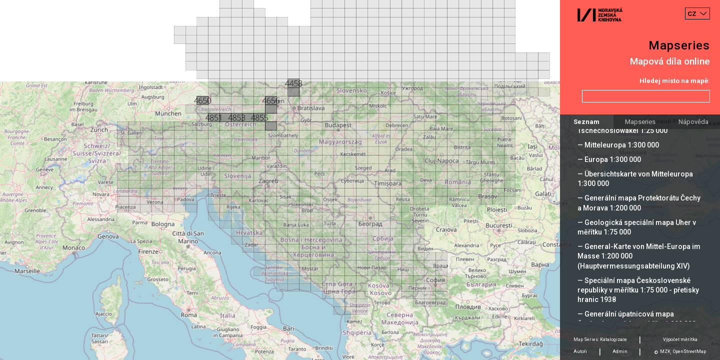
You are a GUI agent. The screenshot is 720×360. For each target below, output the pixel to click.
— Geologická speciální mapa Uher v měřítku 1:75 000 (637, 227)
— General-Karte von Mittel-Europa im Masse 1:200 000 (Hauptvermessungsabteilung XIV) (639, 256)
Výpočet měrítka (680, 339)
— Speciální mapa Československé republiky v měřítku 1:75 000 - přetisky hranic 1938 (638, 290)
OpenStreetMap (689, 351)
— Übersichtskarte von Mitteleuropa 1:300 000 (635, 179)
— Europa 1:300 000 (609, 160)
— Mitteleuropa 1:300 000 (618, 145)
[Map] (360, 180)
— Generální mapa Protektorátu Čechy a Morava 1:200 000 (639, 203)
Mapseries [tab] (640, 122)
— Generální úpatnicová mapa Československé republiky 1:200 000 (637, 319)
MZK (665, 351)
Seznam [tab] (587, 122)
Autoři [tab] (580, 351)
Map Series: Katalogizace (600, 339)
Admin (620, 351)
